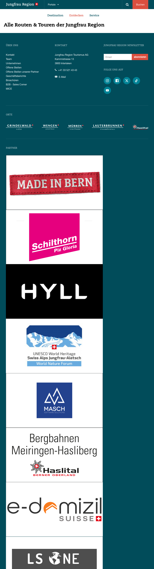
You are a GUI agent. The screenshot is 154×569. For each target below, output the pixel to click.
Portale (52, 4)
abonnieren (140, 56)
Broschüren (12, 80)
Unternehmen (13, 63)
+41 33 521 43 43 (66, 70)
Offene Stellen (14, 67)
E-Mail (60, 76)
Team (9, 59)
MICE (9, 88)
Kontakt (10, 54)
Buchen (140, 4)
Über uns (12, 45)
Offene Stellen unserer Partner (22, 71)
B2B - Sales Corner (16, 84)
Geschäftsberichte (16, 75)
